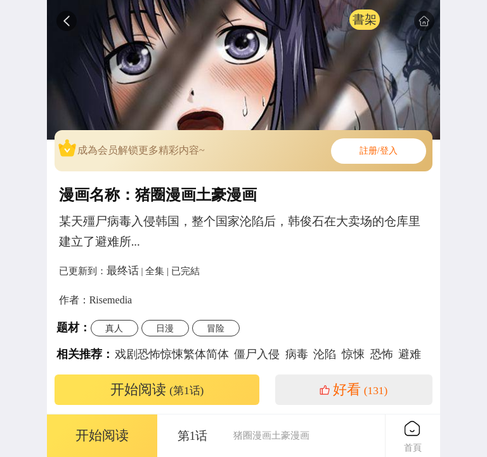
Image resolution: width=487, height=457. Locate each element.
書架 (365, 19)
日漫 (165, 328)
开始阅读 (157, 389)
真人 (114, 328)
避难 (409, 354)
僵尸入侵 (257, 354)
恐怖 (381, 354)
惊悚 (353, 354)
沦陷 (324, 354)
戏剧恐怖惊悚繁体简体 (172, 354)
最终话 (123, 270)
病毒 (296, 354)
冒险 (215, 328)
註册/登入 (379, 151)
